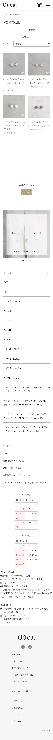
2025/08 (7, 320)
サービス (7, 453)
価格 (6, 291)
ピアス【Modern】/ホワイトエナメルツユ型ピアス (14, 83)
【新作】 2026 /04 (13, 368)
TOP (5, 14)
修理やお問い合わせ (12, 468)
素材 (6, 281)
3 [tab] (30, 260)
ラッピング (8, 446)
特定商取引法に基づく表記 (23, 674)
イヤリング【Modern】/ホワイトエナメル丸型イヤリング (14, 126)
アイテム (8, 272)
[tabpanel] (26, 234)
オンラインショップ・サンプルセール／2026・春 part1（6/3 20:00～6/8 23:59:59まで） (26, 402)
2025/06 (7, 310)
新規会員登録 (17, 707)
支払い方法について (20, 668)
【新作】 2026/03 (12, 358)
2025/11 (7, 329)
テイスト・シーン (12, 301)
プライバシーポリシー (21, 681)
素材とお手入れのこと (13, 460)
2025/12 (7, 339)
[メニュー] (48, 5)
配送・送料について (20, 654)
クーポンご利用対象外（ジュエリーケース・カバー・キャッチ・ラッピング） (27, 389)
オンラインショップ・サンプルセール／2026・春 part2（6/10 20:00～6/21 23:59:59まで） (26, 416)
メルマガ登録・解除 (20, 691)
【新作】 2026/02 (12, 349)
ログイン (15, 714)
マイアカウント (18, 701)
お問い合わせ (17, 721)
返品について (17, 661)
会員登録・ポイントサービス (16, 475)
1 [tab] (23, 260)
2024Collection (11, 377)
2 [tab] (26, 260)
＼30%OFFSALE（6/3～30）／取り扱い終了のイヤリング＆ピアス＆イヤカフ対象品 (26, 429)
